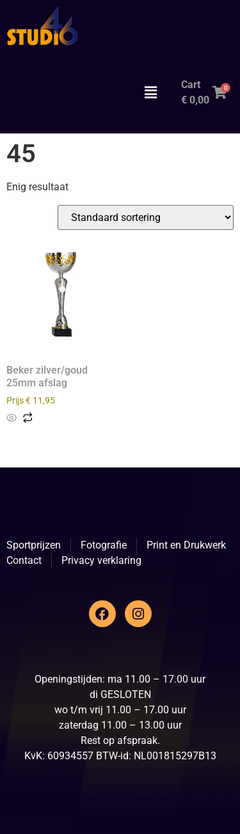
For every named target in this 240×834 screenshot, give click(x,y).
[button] (150, 92)
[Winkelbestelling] (146, 217)
